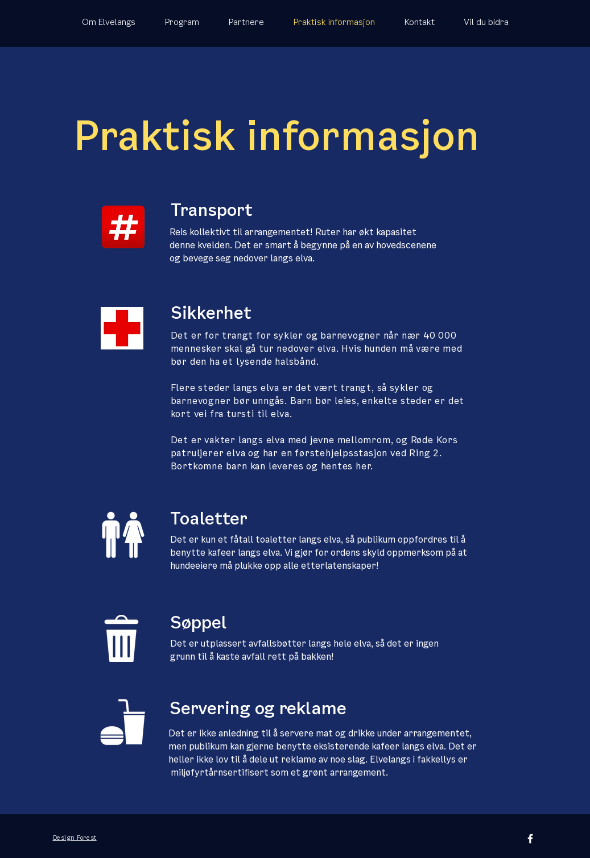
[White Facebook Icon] (530, 838)
